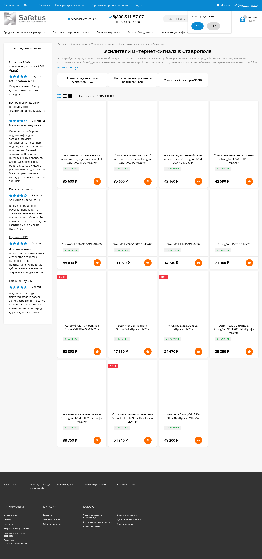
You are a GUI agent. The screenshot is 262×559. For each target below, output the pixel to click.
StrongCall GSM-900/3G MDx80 (82, 244)
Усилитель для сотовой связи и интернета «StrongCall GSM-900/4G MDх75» (183, 158)
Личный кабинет (52, 519)
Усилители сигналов (102, 44)
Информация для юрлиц (70, 5)
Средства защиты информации (92, 516)
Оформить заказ (52, 523)
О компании (11, 5)
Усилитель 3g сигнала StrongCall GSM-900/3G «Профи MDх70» (233, 329)
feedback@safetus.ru (84, 19)
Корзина (47, 514)
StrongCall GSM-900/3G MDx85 (132, 244)
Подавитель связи (21, 189)
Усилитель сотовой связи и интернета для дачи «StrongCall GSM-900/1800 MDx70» (82, 158)
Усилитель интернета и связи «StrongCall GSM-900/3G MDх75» (234, 158)
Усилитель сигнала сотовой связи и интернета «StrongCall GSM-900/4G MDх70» (132, 158)
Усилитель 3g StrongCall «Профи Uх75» (183, 327)
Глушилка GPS (18, 237)
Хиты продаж (105, 95)
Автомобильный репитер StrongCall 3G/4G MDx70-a (82, 327)
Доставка (44, 5)
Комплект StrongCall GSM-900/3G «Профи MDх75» (183, 416)
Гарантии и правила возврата (111, 5)
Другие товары (79, 44)
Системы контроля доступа (97, 522)
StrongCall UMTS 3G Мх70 (183, 244)
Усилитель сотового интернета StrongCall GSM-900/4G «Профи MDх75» (132, 417)
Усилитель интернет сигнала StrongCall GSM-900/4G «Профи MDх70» (81, 417)
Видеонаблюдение (127, 514)
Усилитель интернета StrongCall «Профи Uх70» (132, 327)
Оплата (28, 5)
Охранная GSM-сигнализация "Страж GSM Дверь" (26, 66)
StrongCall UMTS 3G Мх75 (233, 244)
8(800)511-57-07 (128, 17)
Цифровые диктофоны (129, 519)
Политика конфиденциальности (16, 542)
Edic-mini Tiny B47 (21, 281)
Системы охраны (92, 526)
